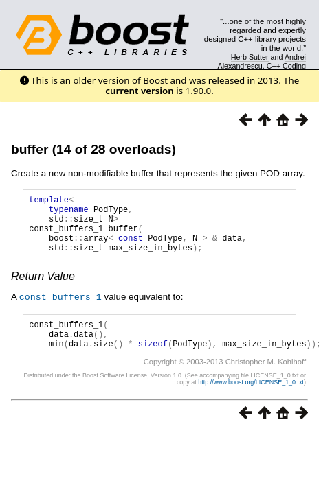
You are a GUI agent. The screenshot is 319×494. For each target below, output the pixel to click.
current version (139, 90)
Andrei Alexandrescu (262, 61)
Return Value (43, 288)
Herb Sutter (250, 57)
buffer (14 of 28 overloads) (93, 149)
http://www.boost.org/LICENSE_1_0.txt (251, 400)
